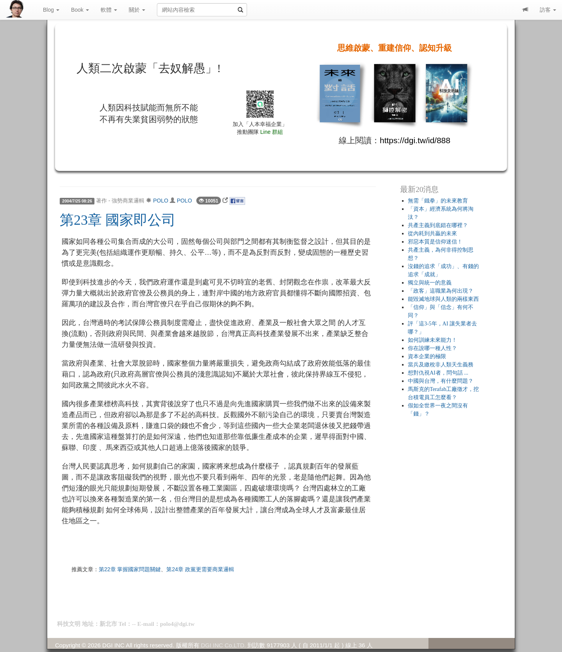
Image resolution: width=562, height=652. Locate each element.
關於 (137, 10)
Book (80, 10)
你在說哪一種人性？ (432, 348)
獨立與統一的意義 (430, 283)
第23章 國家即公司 (118, 220)
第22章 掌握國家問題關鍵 (130, 569)
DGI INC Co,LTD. (223, 645)
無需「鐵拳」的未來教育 (438, 201)
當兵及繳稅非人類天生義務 (440, 365)
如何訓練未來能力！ (432, 340)
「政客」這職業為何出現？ (440, 291)
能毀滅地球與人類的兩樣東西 (443, 299)
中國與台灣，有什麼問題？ (440, 381)
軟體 (109, 10)
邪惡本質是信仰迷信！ (435, 242)
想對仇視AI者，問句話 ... (438, 373)
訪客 (548, 10)
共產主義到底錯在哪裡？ (438, 225)
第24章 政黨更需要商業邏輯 (200, 569)
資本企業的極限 (427, 356)
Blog (51, 10)
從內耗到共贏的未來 (432, 233)
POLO (160, 200)
